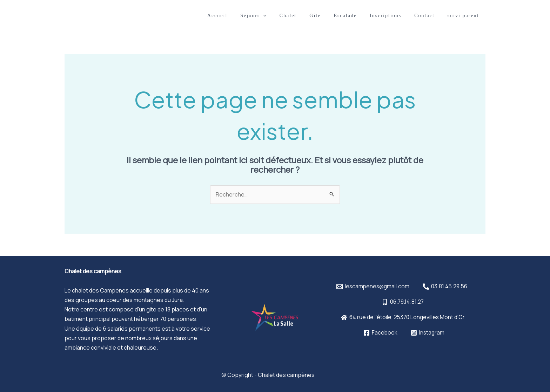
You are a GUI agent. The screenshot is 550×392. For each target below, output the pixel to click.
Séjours (274, 16)
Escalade (356, 15)
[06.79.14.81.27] (402, 302)
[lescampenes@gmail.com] (372, 286)
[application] (284, 16)
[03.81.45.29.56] (445, 286)
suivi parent (465, 15)
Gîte (329, 15)
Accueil (241, 15)
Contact (429, 15)
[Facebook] (380, 333)
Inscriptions (393, 15)
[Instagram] (427, 333)
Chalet (305, 15)
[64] (402, 317)
